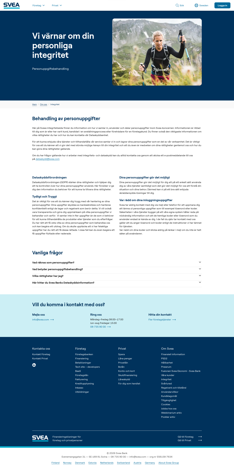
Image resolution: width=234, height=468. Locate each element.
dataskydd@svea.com (48, 158)
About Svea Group (168, 462)
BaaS (78, 370)
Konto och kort (126, 370)
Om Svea (167, 348)
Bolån (121, 366)
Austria (137, 462)
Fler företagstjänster (162, 319)
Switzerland (123, 462)
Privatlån (123, 362)
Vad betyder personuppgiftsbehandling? (117, 269)
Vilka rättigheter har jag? (117, 275)
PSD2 (164, 358)
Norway (67, 462)
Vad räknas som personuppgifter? (117, 262)
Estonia (92, 462)
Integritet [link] (54, 104)
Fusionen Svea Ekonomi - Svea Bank (180, 370)
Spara (121, 354)
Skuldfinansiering (127, 375)
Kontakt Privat (40, 358)
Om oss (43, 104)
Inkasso (79, 387)
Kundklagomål (169, 395)
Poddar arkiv (168, 416)
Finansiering (81, 358)
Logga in (222, 5)
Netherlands (106, 462)
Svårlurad (166, 383)
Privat (122, 348)
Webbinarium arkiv (171, 412)
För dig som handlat (129, 383)
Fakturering (81, 379)
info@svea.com (43, 319)
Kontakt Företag (41, 354)
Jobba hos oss (168, 408)
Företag (80, 348)
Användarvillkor (169, 391)
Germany (150, 462)
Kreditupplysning (84, 383)
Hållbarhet (167, 362)
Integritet (166, 379)
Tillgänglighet (168, 400)
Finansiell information (173, 354)
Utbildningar (82, 391)
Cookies (165, 404)
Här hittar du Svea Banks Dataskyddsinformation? (117, 282)
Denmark (80, 462)
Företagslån (81, 375)
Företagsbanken (84, 354)
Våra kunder (167, 375)
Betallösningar (83, 362)
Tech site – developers (87, 366)
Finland (55, 462)
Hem (34, 104)
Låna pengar (125, 358)
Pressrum (166, 366)
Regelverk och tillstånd (173, 387)
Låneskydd (124, 379)
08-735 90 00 (100, 327)
